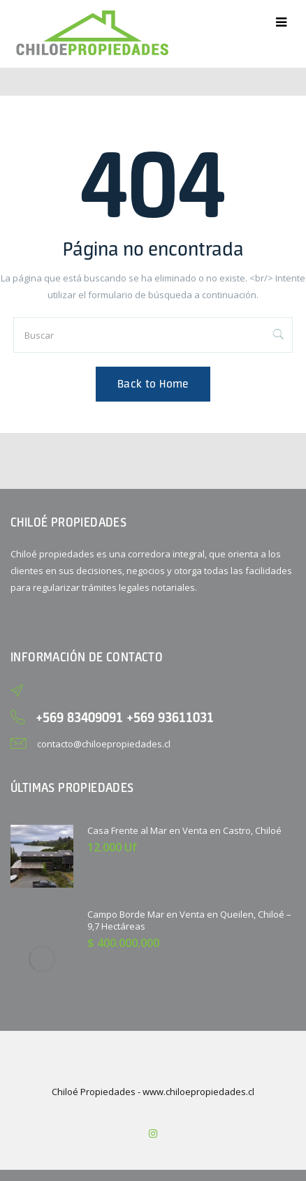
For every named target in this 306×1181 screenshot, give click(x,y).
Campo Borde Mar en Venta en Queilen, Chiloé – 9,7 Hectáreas (189, 920)
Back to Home (153, 383)
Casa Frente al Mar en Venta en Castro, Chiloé (184, 830)
